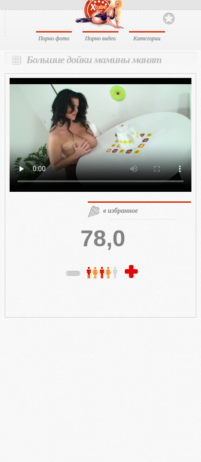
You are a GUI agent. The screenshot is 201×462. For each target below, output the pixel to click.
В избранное (169, 19)
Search (185, 18)
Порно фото (54, 38)
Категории (147, 38)
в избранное (120, 210)
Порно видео (100, 38)
